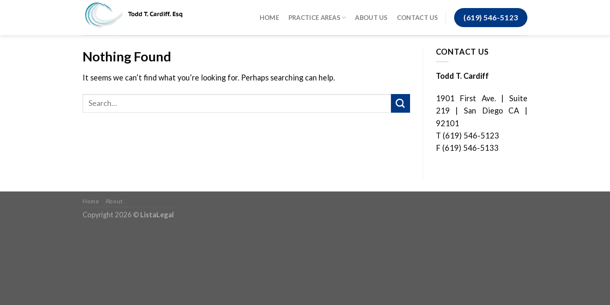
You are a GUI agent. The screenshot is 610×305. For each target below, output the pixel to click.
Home (269, 17)
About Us (371, 17)
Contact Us (417, 17)
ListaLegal (157, 215)
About (114, 201)
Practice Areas (317, 18)
